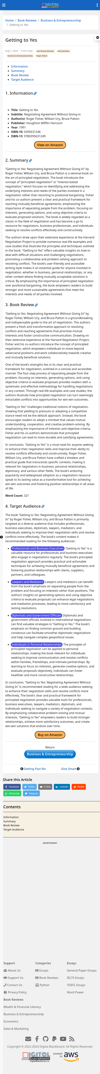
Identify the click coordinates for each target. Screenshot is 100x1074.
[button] (97, 37)
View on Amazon (50, 145)
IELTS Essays (75, 978)
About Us (12, 970)
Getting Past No (35, 769)
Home (9, 20)
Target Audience (22, 80)
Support (9, 963)
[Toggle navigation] (4, 5)
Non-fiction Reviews (45, 51)
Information (19, 66)
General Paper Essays (82, 970)
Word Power (75, 992)
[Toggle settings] (97, 5)
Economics (10, 1021)
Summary (18, 71)
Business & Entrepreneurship (61, 20)
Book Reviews (27, 20)
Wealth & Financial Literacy (22, 1007)
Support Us (13, 978)
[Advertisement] (50, 870)
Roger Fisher (41, 56)
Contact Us (12, 985)
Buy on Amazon (50, 735)
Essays (41, 970)
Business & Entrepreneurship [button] (50, 754)
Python (42, 985)
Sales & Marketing (16, 1029)
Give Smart (68, 769)
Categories (43, 963)
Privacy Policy (15, 992)
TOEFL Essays (76, 985)
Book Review (20, 75)
